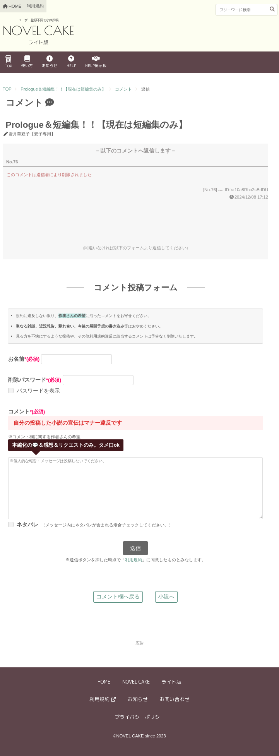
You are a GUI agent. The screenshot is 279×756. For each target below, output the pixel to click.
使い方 (27, 62)
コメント (123, 89)
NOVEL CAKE (136, 681)
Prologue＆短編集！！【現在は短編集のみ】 (63, 89)
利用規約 (35, 5)
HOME (104, 681)
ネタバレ (27, 524)
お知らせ (49, 62)
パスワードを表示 (38, 390)
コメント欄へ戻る (118, 596)
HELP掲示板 (95, 62)
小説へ (166, 596)
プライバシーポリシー (140, 716)
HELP (71, 62)
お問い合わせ (174, 699)
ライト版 (171, 681)
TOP (8, 62)
